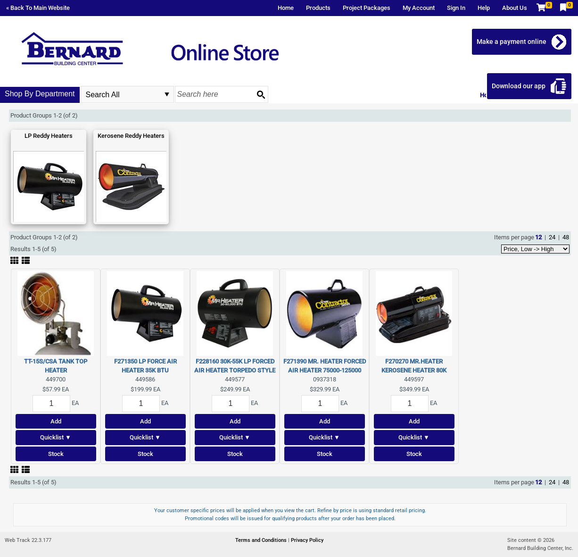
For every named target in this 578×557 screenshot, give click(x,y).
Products (318, 7)
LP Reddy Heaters (49, 135)
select (166, 94)
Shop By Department (40, 94)
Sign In (456, 7)
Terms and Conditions (261, 540)
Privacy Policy (307, 540)
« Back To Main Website (38, 7)
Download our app (518, 86)
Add (55, 421)
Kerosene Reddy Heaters (131, 135)
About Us (514, 7)
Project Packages (366, 7)
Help (484, 7)
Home (286, 7)
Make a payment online (511, 41)
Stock (56, 453)
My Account (419, 7)
